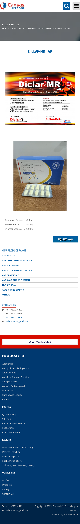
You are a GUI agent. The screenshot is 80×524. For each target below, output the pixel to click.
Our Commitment (11, 432)
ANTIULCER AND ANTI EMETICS (17, 270)
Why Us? (6, 418)
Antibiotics (7, 363)
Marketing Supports (12, 460)
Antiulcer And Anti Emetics (15, 377)
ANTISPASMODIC (10, 275)
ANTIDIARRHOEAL (10, 265)
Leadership (8, 427)
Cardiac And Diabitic (12, 394)
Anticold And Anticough (13, 385)
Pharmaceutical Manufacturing (17, 447)
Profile (5, 480)
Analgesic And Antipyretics (15, 368)
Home (6, 28)
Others (6, 399)
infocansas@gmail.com (17, 321)
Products (19, 28)
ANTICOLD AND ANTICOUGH (16, 280)
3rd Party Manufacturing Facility (18, 465)
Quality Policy (9, 414)
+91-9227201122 (14, 506)
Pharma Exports (10, 456)
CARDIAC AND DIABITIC (13, 290)
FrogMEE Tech (71, 514)
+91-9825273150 (14, 317)
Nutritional (7, 390)
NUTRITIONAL (9, 285)
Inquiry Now (65, 239)
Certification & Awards (13, 423)
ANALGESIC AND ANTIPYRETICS (40, 28)
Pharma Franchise (11, 451)
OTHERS (6, 294)
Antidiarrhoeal (9, 372)
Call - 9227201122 (40, 341)
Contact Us (8, 493)
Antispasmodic (9, 381)
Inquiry (5, 489)
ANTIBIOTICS (8, 255)
